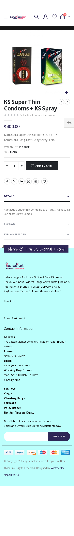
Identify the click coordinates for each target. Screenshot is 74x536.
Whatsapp (28, 181)
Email (36, 181)
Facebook (7, 181)
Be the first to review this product (38, 115)
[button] (66, 92)
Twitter (14, 181)
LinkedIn (21, 181)
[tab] (37, 196)
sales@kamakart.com (17, 365)
